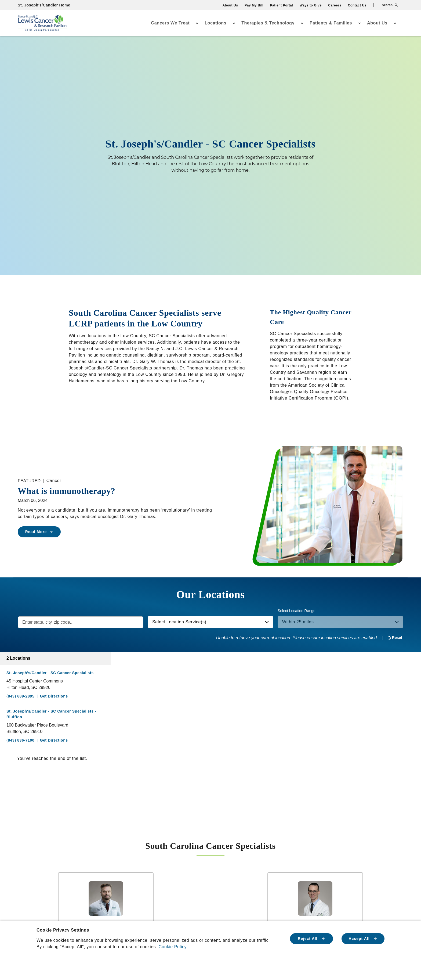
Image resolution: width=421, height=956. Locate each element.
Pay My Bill (254, 5)
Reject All (311, 938)
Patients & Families (331, 23)
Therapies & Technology (268, 23)
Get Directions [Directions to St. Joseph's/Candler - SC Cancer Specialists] (54, 696)
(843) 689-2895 (20, 696)
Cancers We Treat (170, 23)
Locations (215, 23)
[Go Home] (42, 23)
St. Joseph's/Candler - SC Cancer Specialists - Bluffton (51, 714)
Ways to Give (311, 5)
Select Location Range (296, 611)
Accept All (363, 938)
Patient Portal (281, 5)
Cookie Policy (172, 946)
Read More (39, 532)
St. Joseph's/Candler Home (44, 5)
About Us (230, 5)
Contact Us (357, 5)
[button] (385, 5)
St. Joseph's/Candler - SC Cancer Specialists (50, 673)
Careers (334, 5)
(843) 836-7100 (20, 740)
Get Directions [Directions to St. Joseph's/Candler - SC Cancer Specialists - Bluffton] (54, 740)
